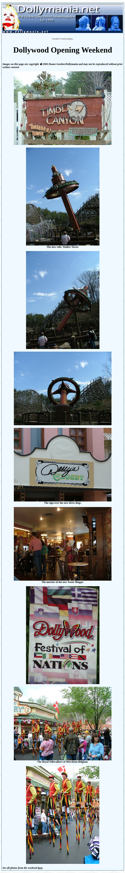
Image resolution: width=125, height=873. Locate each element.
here (40, 867)
